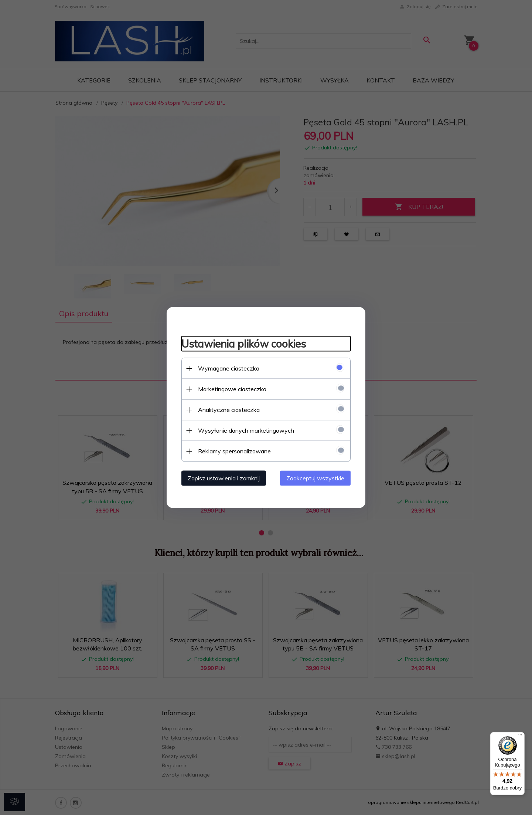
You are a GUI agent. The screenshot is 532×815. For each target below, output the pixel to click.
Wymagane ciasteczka (228, 368)
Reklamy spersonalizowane (234, 451)
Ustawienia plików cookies (243, 343)
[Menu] (520, 736)
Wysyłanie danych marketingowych (246, 430)
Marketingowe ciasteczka (232, 389)
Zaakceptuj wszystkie (316, 478)
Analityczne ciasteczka (228, 409)
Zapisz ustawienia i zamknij (223, 478)
